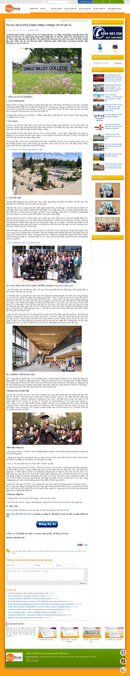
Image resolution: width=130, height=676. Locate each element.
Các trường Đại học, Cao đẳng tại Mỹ (24, 243)
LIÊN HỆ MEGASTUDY (21, 514)
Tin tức (44, 9)
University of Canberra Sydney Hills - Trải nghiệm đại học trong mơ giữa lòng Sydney (39, 609)
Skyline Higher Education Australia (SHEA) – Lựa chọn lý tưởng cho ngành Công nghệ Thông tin (43, 607)
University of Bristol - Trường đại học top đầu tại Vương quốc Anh (33, 598)
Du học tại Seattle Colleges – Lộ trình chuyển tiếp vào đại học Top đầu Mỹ (35, 612)
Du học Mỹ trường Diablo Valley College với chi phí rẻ (38, 25)
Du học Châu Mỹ (85, 9)
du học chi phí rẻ (61, 551)
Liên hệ (113, 2)
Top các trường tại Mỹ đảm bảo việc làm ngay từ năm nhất (113, 146)
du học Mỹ (14, 551)
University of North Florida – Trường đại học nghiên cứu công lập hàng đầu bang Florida (40, 615)
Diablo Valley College (24, 551)
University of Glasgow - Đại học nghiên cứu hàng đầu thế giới (31, 593)
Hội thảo (97, 2)
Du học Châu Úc (99, 9)
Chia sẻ (106, 2)
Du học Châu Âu (71, 9)
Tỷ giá (100, 48)
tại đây (66, 510)
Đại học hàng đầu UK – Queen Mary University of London (30, 596)
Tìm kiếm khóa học (85, 2)
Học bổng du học (114, 9)
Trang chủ (34, 9)
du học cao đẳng (37, 551)
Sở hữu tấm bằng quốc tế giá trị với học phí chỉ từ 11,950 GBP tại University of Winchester (41, 601)
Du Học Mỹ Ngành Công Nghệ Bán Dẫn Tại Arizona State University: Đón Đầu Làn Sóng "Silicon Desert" (45, 604)
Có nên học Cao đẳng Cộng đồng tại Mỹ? (26, 149)
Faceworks (35, 660)
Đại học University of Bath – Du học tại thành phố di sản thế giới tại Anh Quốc (113, 166)
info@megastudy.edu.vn (37, 658)
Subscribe (118, 63)
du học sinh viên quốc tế (74, 551)
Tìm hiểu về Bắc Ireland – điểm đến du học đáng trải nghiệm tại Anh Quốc (113, 126)
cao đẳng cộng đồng (49, 551)
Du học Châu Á (56, 9)
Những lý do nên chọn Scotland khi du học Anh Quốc (29, 617)
